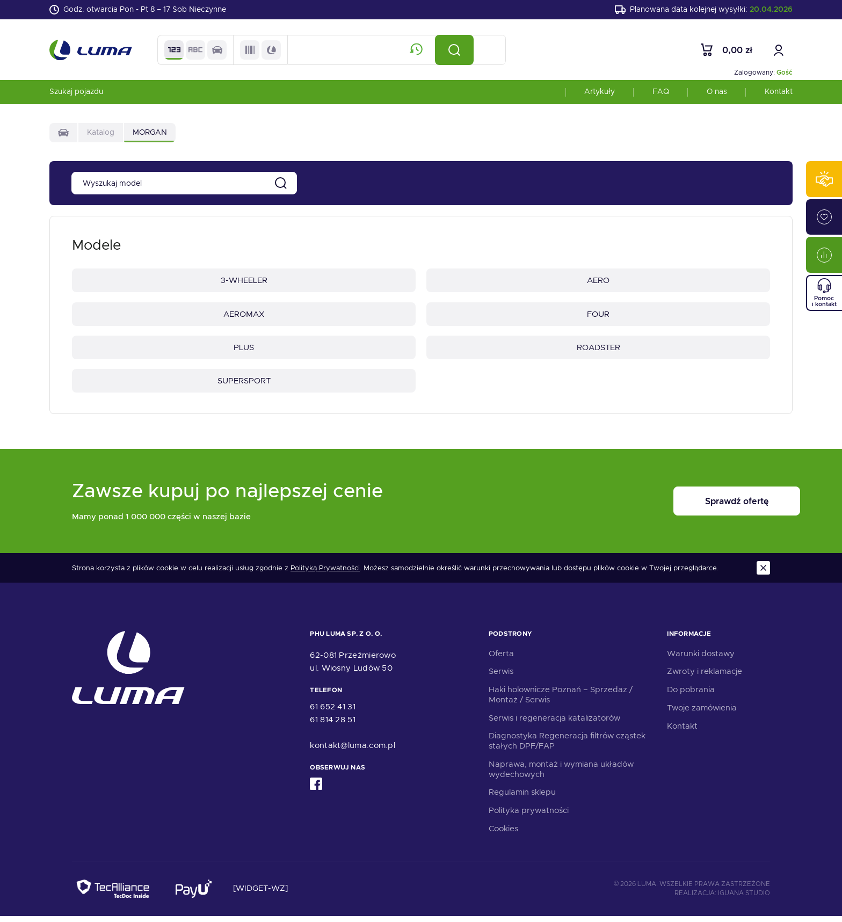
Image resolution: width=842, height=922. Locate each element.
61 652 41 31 (332, 712)
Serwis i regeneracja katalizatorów (554, 723)
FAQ (660, 93)
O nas (717, 93)
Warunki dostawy (701, 659)
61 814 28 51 (332, 725)
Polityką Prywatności (325, 573)
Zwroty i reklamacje (704, 677)
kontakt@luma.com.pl (352, 751)
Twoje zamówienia (702, 713)
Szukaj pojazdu (76, 93)
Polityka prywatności (529, 816)
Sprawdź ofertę (703, 507)
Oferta (501, 659)
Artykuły (599, 93)
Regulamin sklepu (522, 798)
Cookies (503, 834)
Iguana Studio (744, 899)
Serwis (501, 677)
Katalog (100, 134)
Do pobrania (691, 695)
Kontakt (779, 93)
